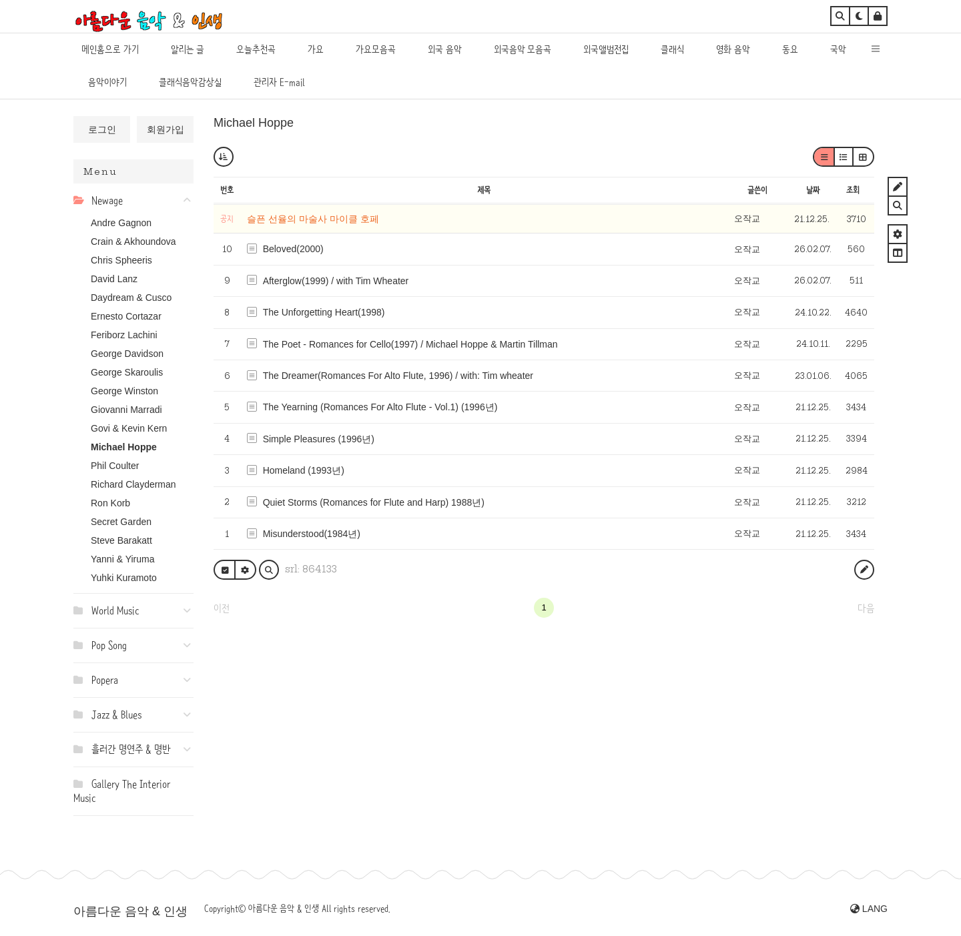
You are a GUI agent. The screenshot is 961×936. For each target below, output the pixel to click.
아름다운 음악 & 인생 (130, 911)
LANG (869, 908)
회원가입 (165, 129)
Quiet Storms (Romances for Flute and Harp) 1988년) (374, 502)
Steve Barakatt (121, 540)
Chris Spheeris (121, 260)
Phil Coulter (115, 465)
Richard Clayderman (133, 484)
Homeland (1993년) (303, 470)
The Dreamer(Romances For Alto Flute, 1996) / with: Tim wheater (398, 375)
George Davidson (127, 353)
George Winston (124, 391)
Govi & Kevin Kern (129, 428)
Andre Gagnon (121, 222)
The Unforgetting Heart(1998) (324, 312)
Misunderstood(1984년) (311, 533)
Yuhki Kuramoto (124, 577)
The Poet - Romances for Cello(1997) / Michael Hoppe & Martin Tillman (410, 344)
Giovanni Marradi (126, 409)
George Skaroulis (127, 372)
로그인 (102, 129)
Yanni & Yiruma (122, 559)
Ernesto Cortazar (126, 316)
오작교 (747, 218)
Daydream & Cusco (131, 297)
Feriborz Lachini (124, 335)
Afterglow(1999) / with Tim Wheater (336, 281)
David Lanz (114, 279)
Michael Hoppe (124, 447)
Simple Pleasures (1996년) (318, 439)
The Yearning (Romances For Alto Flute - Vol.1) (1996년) (380, 407)
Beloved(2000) (293, 249)
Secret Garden (121, 521)
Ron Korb (110, 503)
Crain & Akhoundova (133, 241)
